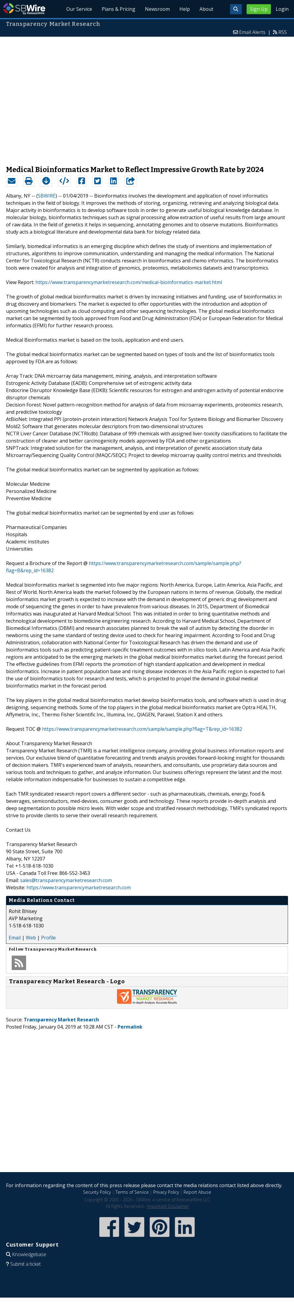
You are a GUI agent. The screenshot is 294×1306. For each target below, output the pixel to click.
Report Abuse (197, 1192)
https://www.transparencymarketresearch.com (78, 887)
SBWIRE (47, 195)
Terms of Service (132, 1192)
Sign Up (259, 9)
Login (282, 9)
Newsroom (157, 9)
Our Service (79, 9)
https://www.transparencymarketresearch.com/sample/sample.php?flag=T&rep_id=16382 (142, 729)
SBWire (24, 9)
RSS (282, 32)
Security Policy (97, 1192)
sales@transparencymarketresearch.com (66, 880)
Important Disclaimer (168, 1206)
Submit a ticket (25, 1264)
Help (184, 9)
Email (15, 937)
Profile (48, 937)
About (206, 9)
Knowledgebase (29, 1254)
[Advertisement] (64, 98)
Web (31, 937)
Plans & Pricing (118, 9)
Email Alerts (252, 32)
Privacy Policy (166, 1192)
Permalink (130, 1026)
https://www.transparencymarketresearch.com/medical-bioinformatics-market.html (128, 282)
